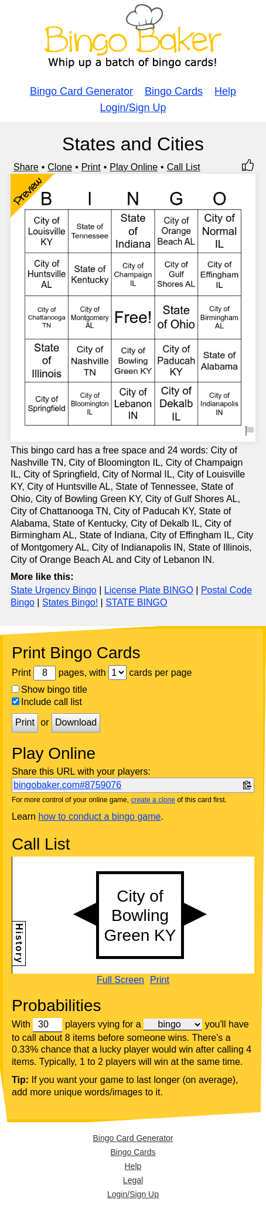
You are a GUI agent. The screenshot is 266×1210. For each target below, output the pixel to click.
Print (91, 167)
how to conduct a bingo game (99, 816)
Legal (133, 1180)
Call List (183, 167)
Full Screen (120, 980)
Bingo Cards (174, 91)
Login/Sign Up (133, 108)
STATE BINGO (136, 602)
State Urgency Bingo (54, 590)
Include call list (47, 702)
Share (26, 167)
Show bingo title (49, 690)
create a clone (153, 800)
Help (225, 91)
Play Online (134, 167)
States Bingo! (70, 602)
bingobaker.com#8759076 (67, 785)
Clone (59, 167)
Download (76, 722)
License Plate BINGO (148, 590)
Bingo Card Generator (81, 91)
